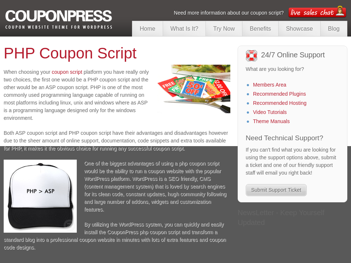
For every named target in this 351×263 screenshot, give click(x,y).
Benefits (260, 29)
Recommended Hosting (279, 100)
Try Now (224, 29)
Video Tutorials (270, 110)
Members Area (269, 82)
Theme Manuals (271, 119)
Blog (334, 29)
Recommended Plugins (279, 91)
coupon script (67, 72)
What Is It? (184, 29)
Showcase (299, 29)
